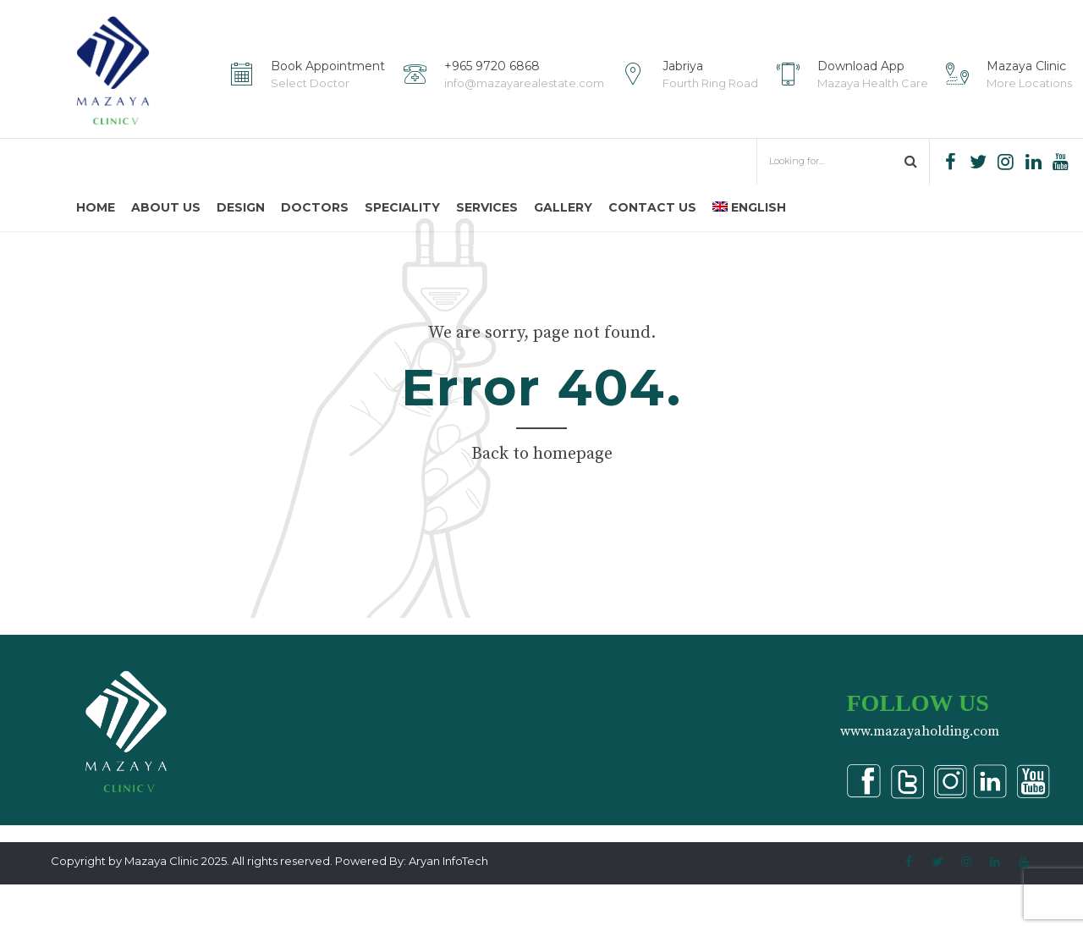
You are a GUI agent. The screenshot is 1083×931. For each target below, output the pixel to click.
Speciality (402, 207)
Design (241, 207)
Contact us (652, 207)
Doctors (315, 207)
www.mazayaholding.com (919, 777)
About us (166, 207)
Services (487, 207)
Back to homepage (542, 500)
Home (95, 207)
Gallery (563, 207)
